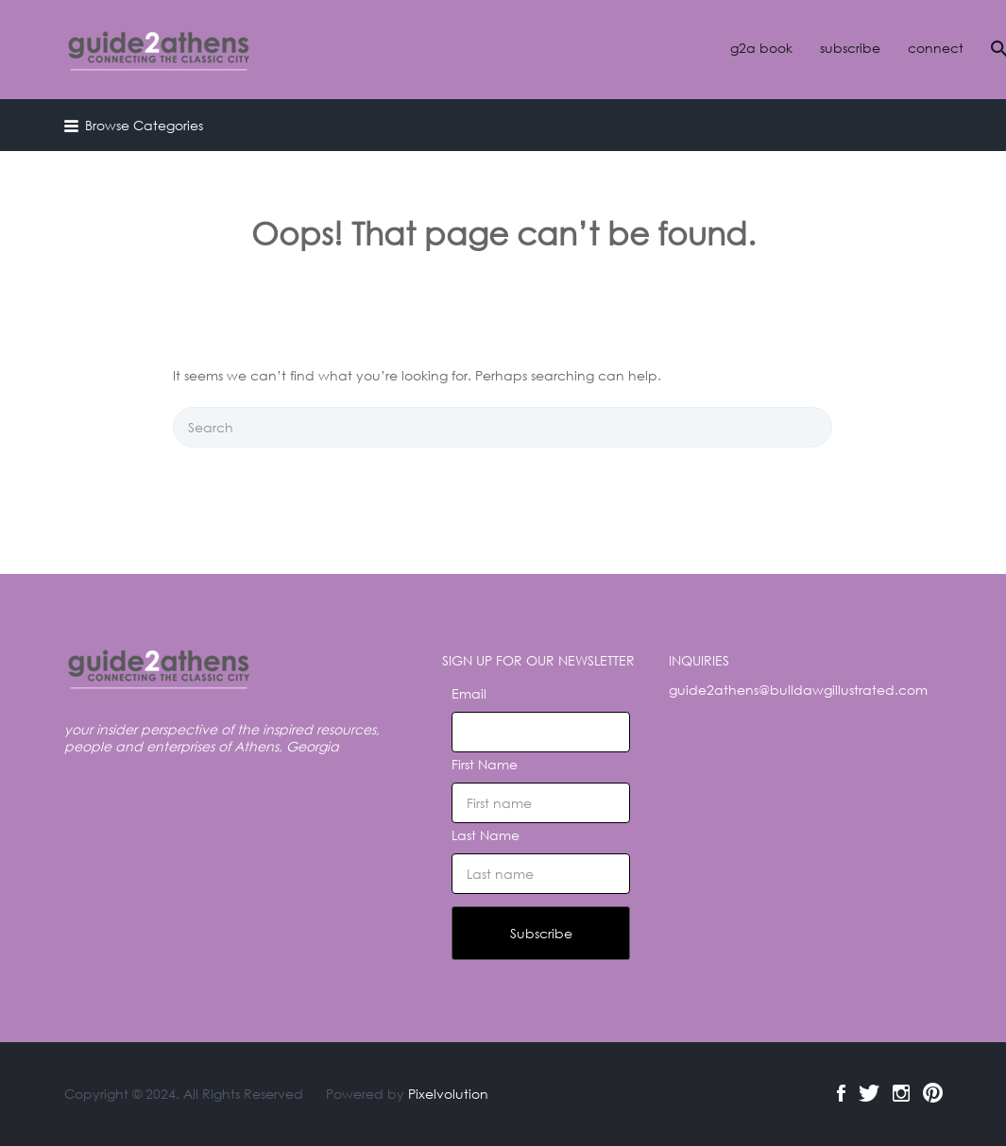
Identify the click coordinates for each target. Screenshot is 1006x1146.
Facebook (841, 1093)
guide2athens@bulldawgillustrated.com (798, 690)
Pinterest (933, 1093)
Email (469, 693)
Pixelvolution (448, 1094)
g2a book (761, 48)
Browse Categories (144, 125)
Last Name (486, 835)
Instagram (901, 1093)
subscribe (850, 48)
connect (935, 48)
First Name (485, 764)
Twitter (869, 1093)
